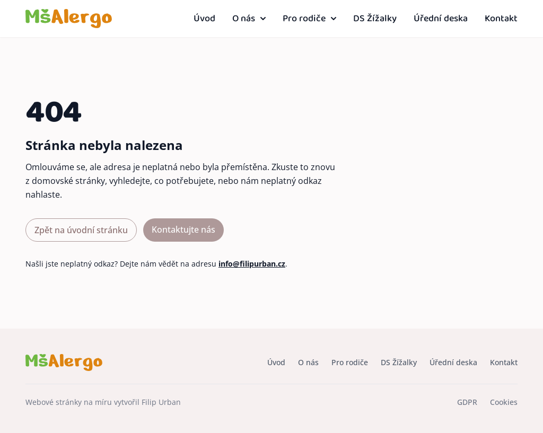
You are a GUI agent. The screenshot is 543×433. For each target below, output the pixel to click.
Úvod (204, 19)
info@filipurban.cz (251, 264)
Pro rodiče (309, 19)
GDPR (467, 402)
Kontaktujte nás (183, 229)
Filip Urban (161, 402)
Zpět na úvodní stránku (81, 230)
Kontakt (501, 19)
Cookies (504, 402)
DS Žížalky (375, 19)
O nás (249, 19)
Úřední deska (441, 19)
